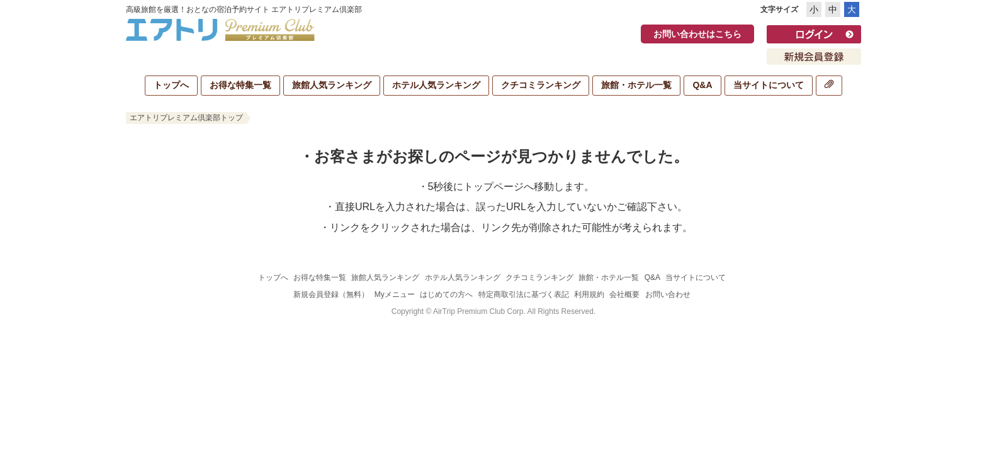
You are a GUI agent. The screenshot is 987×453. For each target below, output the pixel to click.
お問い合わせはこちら (697, 34)
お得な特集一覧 (240, 85)
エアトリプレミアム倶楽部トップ (186, 117)
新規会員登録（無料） (331, 294)
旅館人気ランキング (331, 85)
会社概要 (624, 294)
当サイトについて (768, 85)
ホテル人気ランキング (436, 85)
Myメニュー (395, 294)
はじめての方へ (446, 294)
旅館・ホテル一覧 (636, 85)
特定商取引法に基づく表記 (523, 294)
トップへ (171, 85)
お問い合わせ (668, 294)
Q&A (702, 85)
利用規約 (589, 294)
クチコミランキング (540, 85)
